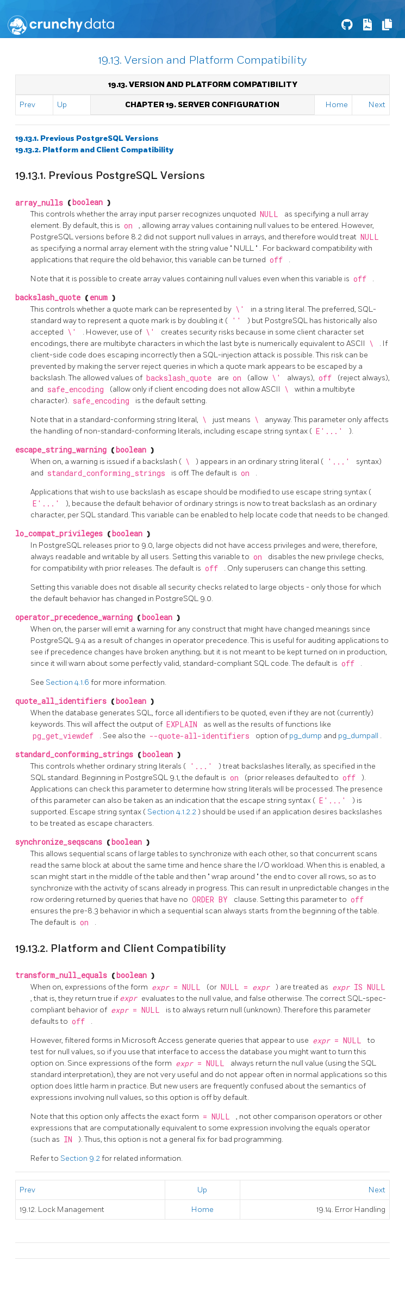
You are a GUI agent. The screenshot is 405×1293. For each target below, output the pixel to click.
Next (377, 104)
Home (337, 104)
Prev (27, 104)
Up (62, 104)
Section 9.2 (81, 1158)
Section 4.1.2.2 (172, 811)
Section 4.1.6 (68, 682)
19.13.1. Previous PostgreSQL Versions (87, 138)
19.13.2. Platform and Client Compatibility (94, 149)
